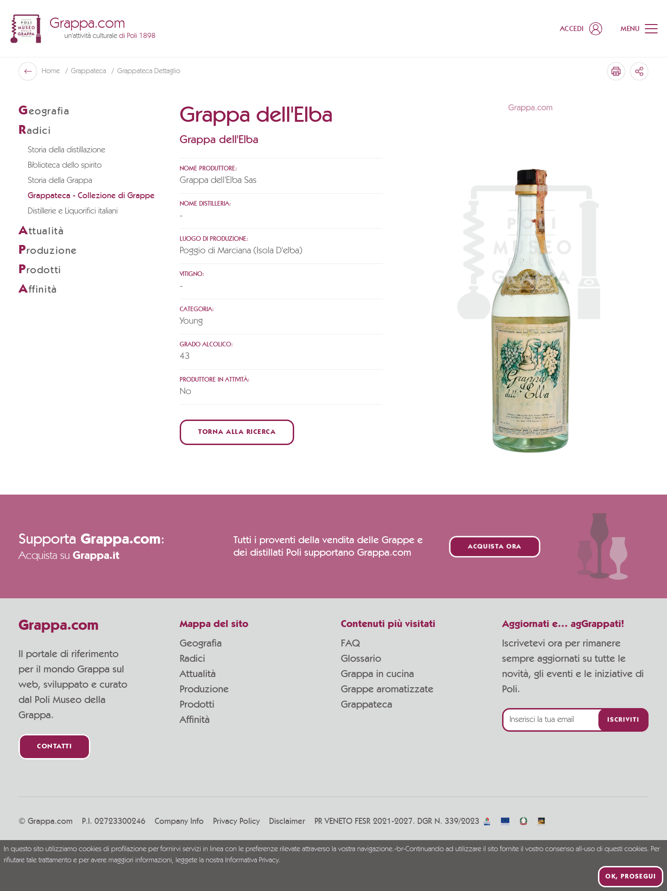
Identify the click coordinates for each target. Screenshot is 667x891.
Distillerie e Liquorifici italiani (73, 211)
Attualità (198, 674)
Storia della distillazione (66, 150)
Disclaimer (287, 821)
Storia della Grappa (60, 180)
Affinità (195, 720)
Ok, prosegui (630, 876)
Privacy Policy (236, 821)
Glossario (361, 658)
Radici (192, 658)
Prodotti (197, 704)
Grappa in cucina (377, 674)
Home (52, 71)
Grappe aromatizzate (387, 689)
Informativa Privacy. (252, 860)
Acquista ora (494, 546)
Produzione (204, 689)
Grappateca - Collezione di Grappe (91, 196)
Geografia (201, 643)
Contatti (54, 746)
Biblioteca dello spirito (64, 165)
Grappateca (89, 71)
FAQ (350, 643)
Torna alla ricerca (237, 432)
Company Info (179, 821)
